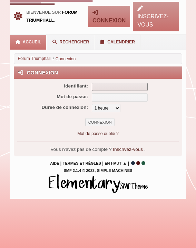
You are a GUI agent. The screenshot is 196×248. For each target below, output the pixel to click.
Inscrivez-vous (128, 149)
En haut (113, 163)
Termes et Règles (82, 163)
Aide (54, 163)
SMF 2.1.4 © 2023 (79, 170)
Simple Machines (115, 170)
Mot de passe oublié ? (98, 133)
